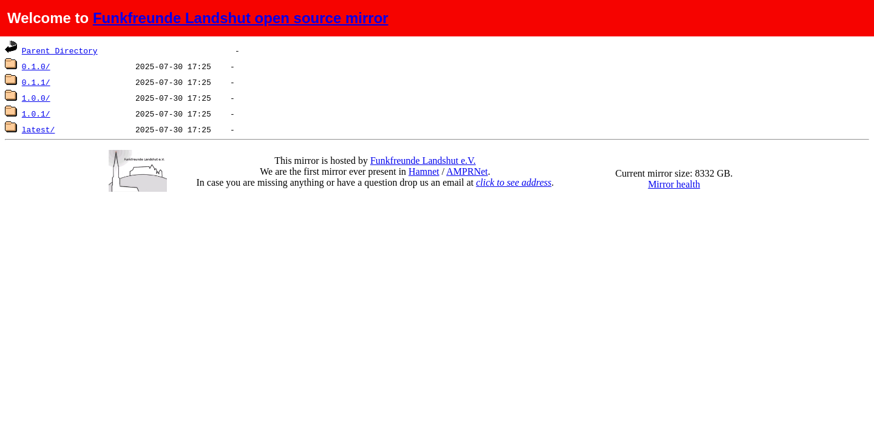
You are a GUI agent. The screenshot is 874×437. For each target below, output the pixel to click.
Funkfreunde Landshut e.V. (423, 160)
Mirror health (674, 184)
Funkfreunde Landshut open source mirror (240, 18)
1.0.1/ (36, 113)
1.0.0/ (36, 97)
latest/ (38, 129)
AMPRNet (466, 171)
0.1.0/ (36, 66)
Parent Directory (60, 50)
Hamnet (423, 171)
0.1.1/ (36, 81)
